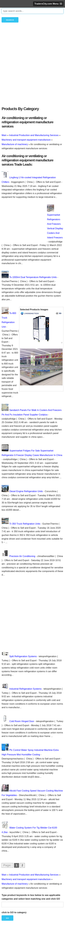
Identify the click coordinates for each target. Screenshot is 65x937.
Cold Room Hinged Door (21, 721)
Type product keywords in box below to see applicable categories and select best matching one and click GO (31, 897)
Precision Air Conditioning (22, 556)
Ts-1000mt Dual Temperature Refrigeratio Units (33, 277)
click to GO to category (14, 912)
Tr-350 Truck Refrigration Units (24, 524)
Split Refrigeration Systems (23, 656)
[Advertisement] (32, 69)
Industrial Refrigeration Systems (25, 689)
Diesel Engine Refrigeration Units (26, 491)
